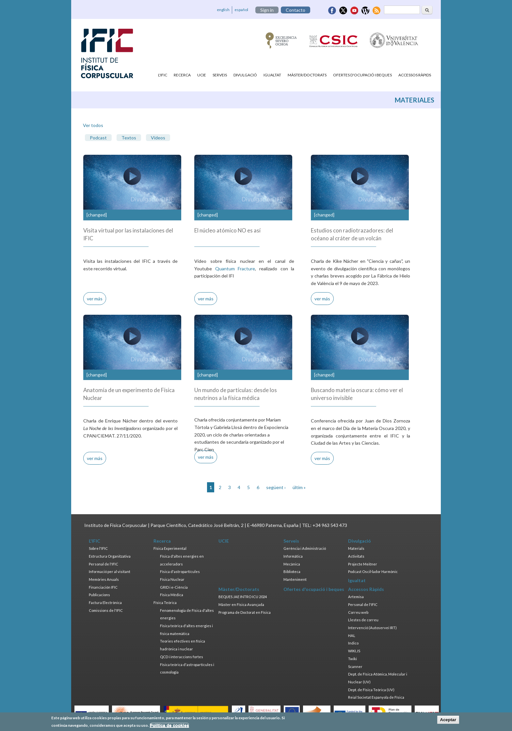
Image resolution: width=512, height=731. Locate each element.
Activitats (356, 556)
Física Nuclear (172, 579)
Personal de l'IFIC (103, 564)
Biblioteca (291, 571)
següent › (276, 487)
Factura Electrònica (105, 602)
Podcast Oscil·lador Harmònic (373, 571)
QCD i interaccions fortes (181, 657)
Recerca (182, 74)
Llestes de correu (363, 620)
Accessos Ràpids (414, 74)
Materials (356, 548)
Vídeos (158, 137)
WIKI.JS (354, 651)
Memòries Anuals (104, 579)
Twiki (352, 659)
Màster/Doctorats (307, 74)
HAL (351, 635)
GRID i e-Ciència (174, 587)
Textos (128, 137)
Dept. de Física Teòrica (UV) (371, 690)
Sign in (267, 10)
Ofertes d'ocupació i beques (362, 74)
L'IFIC (162, 74)
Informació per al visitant (109, 571)
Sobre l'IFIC (98, 548)
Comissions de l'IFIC (106, 610)
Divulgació (245, 74)
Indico (353, 643)
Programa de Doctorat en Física (244, 612)
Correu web (358, 612)
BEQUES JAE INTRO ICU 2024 (242, 597)
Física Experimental (169, 548)
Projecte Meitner (362, 564)
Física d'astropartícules (180, 571)
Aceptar (448, 721)
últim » (299, 487)
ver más (95, 298)
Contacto (295, 10)
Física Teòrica (165, 602)
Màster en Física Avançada (241, 604)
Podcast (98, 137)
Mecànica (291, 564)
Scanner (355, 666)
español (241, 9)
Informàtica (293, 556)
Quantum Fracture (235, 268)
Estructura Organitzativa (110, 556)
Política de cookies (169, 726)
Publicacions (99, 595)
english (223, 9)
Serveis (220, 74)
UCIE (201, 74)
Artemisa (356, 597)
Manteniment (295, 579)
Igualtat (272, 74)
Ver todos (93, 125)
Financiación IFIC (103, 587)
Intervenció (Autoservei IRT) (372, 628)
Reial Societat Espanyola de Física (376, 697)
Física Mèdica (171, 595)
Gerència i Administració (304, 548)
